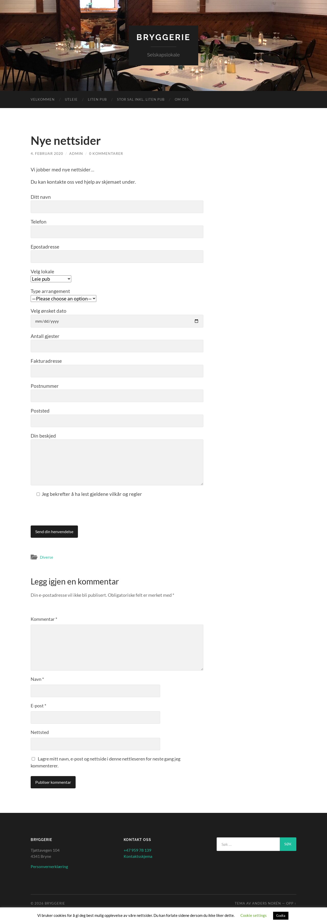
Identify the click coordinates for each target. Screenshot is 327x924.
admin (76, 153)
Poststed (117, 417)
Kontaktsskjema (138, 856)
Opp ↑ (291, 903)
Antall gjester (117, 343)
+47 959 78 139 (137, 850)
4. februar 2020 (47, 153)
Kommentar (44, 619)
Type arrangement (63, 294)
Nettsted (40, 732)
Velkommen (43, 99)
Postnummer (117, 392)
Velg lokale (51, 275)
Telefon (117, 228)
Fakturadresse (117, 367)
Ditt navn (117, 203)
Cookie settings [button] (253, 915)
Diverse (46, 557)
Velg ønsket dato (117, 318)
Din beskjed (117, 459)
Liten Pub (97, 99)
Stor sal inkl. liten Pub (141, 99)
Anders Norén (266, 903)
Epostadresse (117, 253)
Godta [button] (280, 916)
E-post (38, 705)
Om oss (182, 99)
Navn (37, 679)
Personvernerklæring (49, 866)
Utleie (71, 99)
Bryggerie (163, 37)
